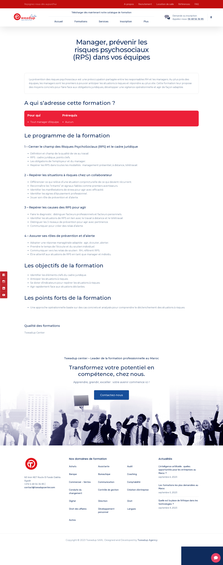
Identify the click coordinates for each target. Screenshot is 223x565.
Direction (102, 501)
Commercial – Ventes (80, 482)
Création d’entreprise (138, 489)
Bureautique (104, 474)
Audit (130, 466)
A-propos (129, 4)
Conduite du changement (75, 491)
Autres (72, 520)
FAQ (197, 4)
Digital (72, 501)
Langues (131, 509)
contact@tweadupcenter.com (39, 487)
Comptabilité (133, 482)
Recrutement (145, 4)
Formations (81, 21)
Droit (129, 501)
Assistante (103, 466)
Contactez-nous (111, 395)
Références (184, 4)
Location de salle (165, 4)
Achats (72, 466)
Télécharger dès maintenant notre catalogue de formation (101, 12)
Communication (106, 482)
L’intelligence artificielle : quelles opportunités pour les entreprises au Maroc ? (177, 469)
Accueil (58, 21)
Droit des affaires (78, 509)
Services (103, 21)
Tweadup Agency (147, 540)
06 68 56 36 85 (196, 19)
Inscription (126, 21)
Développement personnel (106, 511)
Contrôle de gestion (108, 489)
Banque (73, 474)
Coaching (132, 474)
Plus (146, 21)
